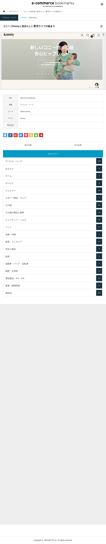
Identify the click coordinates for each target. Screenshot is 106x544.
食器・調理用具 (53, 285)
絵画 (53, 256)
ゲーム (53, 176)
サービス (53, 183)
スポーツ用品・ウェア (53, 198)
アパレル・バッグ (9, 18)
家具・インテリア (53, 242)
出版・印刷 (53, 234)
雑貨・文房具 (53, 271)
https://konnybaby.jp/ (27, 98)
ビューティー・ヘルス (53, 220)
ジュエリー (53, 190)
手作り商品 (53, 249)
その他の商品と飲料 (53, 212)
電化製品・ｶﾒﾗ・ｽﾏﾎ (53, 278)
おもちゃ (53, 168)
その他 (53, 205)
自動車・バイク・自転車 (53, 264)
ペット (53, 227)
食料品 (53, 293)
